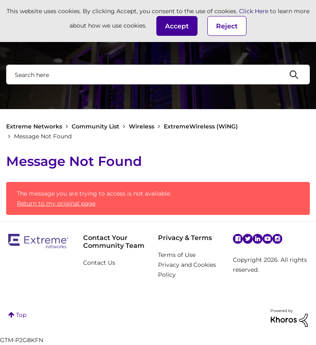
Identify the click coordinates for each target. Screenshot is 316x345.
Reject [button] (227, 26)
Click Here (253, 11)
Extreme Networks (34, 126)
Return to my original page (56, 203)
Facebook (238, 239)
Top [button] (21, 315)
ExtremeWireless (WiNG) (201, 126)
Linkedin (258, 239)
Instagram (277, 239)
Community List (95, 126)
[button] (177, 26)
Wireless (141, 126)
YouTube (267, 239)
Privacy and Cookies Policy (187, 269)
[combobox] (158, 74)
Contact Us (99, 262)
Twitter (248, 239)
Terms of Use (176, 255)
